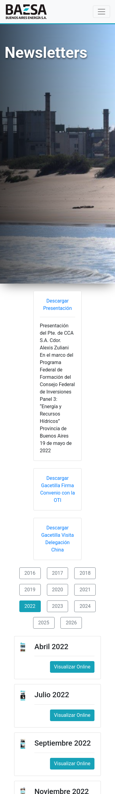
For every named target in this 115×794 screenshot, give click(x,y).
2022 (30, 606)
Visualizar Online (72, 667)
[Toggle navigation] (101, 12)
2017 (57, 573)
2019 (30, 590)
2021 (84, 590)
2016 (30, 573)
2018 (84, 573)
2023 (57, 606)
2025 (43, 623)
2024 (84, 606)
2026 (71, 623)
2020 (57, 590)
